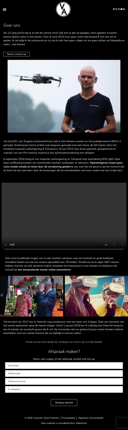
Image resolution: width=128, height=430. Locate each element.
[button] (4, 9)
